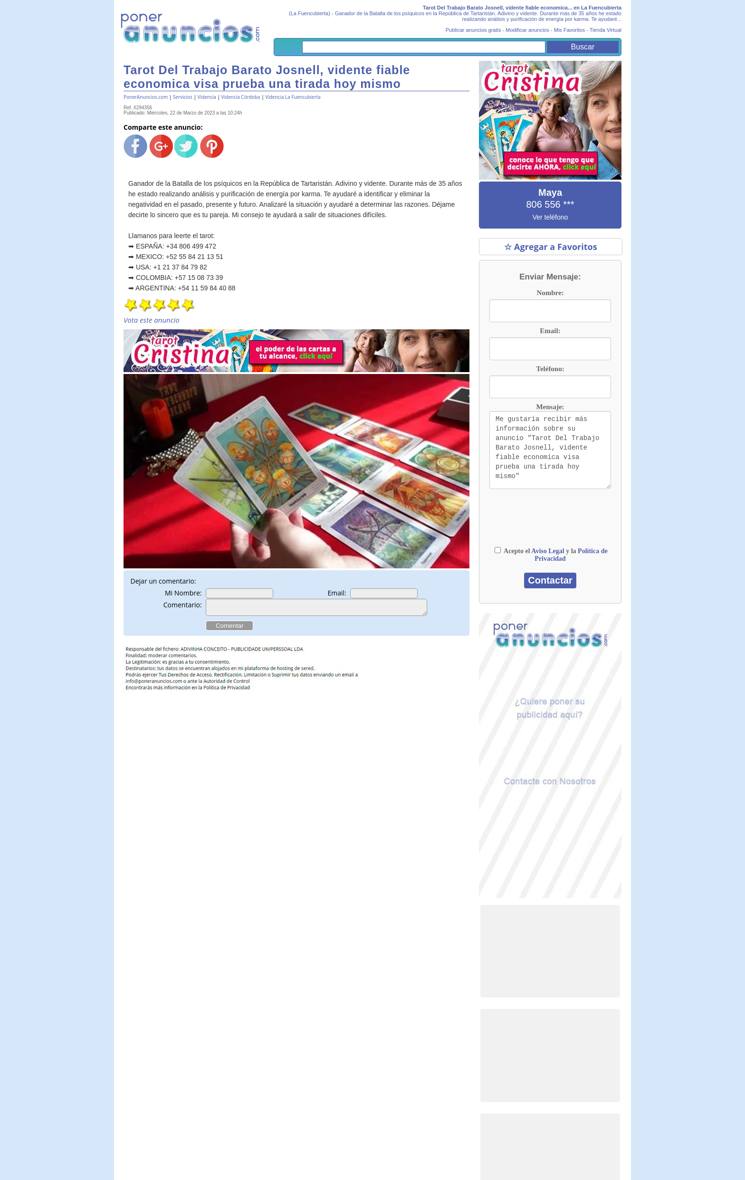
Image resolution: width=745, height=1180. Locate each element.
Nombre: (550, 293)
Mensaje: (550, 407)
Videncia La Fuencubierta (293, 97)
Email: (337, 592)
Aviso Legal (547, 551)
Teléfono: (550, 369)
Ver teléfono (550, 217)
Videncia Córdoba (240, 97)
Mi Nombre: (183, 592)
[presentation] (550, 522)
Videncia (207, 97)
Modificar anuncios (527, 30)
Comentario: (182, 604)
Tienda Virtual (605, 30)
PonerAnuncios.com (146, 97)
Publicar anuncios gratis (473, 30)
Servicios (182, 97)
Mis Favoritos (569, 30)
